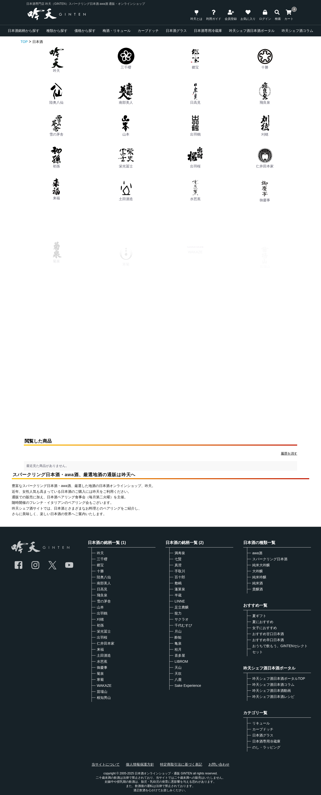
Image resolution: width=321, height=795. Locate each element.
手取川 (180, 571)
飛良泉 (265, 93)
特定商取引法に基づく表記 (181, 764)
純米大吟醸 (261, 565)
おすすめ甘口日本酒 (268, 634)
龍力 (178, 613)
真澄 (178, 565)
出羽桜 (195, 176)
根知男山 (104, 698)
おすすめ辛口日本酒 (268, 640)
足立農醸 (182, 607)
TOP (24, 42)
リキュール (261, 723)
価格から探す (85, 31)
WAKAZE (104, 686)
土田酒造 (104, 655)
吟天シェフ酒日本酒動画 (271, 691)
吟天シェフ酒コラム (297, 31)
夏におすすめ (262, 622)
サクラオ (182, 619)
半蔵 (178, 595)
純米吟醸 (259, 577)
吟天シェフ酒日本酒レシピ (273, 697)
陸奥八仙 (56, 93)
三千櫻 (126, 58)
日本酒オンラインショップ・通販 (157, 773)
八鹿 (178, 680)
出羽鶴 (195, 126)
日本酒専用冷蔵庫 (208, 31)
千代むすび (183, 625)
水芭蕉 (102, 661)
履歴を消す (289, 453)
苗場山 (102, 692)
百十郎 (180, 577)
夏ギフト (259, 616)
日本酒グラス (176, 31)
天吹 (178, 673)
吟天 (56, 60)
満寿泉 (180, 553)
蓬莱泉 (180, 589)
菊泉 (100, 673)
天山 (178, 667)
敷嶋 (178, 583)
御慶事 (102, 667)
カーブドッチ (148, 31)
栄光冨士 (126, 168)
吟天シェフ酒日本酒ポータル (252, 31)
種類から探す (56, 31)
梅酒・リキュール (117, 31)
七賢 (178, 559)
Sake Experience (188, 686)
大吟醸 (257, 571)
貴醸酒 (257, 589)
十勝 (265, 58)
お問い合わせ (218, 764)
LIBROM (181, 661)
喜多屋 (180, 655)
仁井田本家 (105, 643)
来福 (100, 649)
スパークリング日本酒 (269, 559)
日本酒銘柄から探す (23, 31)
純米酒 (257, 583)
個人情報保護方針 (140, 764)
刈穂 (265, 128)
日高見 (195, 93)
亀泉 (178, 643)
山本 (126, 126)
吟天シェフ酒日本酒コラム (273, 685)
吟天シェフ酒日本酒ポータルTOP (278, 679)
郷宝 (195, 58)
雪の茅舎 (56, 125)
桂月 (178, 649)
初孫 (56, 162)
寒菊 (100, 680)
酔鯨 (178, 637)
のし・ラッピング (266, 747)
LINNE (180, 601)
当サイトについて (106, 764)
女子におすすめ (264, 628)
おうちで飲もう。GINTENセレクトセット (280, 649)
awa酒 (257, 553)
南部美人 (126, 93)
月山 (178, 631)
